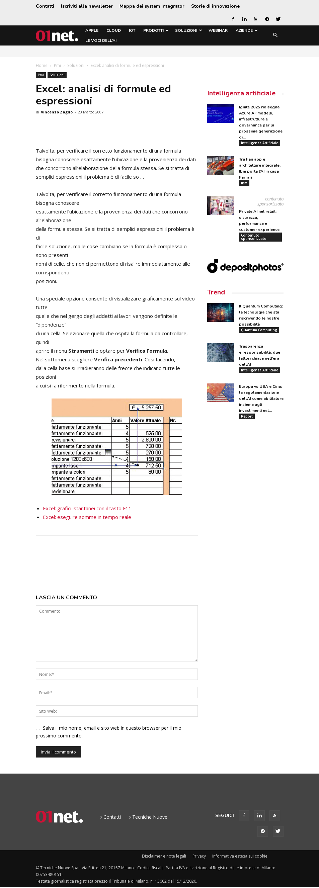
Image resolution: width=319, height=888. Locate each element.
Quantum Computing (259, 330)
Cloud (113, 30)
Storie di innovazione (215, 6)
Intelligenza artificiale (241, 93)
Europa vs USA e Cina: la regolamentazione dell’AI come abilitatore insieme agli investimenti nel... (261, 399)
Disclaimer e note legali (164, 856)
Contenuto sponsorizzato (253, 237)
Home (42, 65)
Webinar (218, 30)
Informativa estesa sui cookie (239, 856)
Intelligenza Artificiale (259, 143)
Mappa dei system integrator (151, 6)
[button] (275, 35)
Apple (91, 30)
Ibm (244, 183)
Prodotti (156, 30)
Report (247, 416)
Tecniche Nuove (149, 817)
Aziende (247, 30)
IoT (132, 30)
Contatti (45, 6)
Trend (216, 292)
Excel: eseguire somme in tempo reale (87, 517)
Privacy (199, 856)
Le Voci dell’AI (100, 40)
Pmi (57, 65)
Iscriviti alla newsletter (87, 6)
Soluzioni (188, 30)
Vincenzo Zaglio (57, 111)
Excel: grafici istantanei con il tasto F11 (87, 508)
